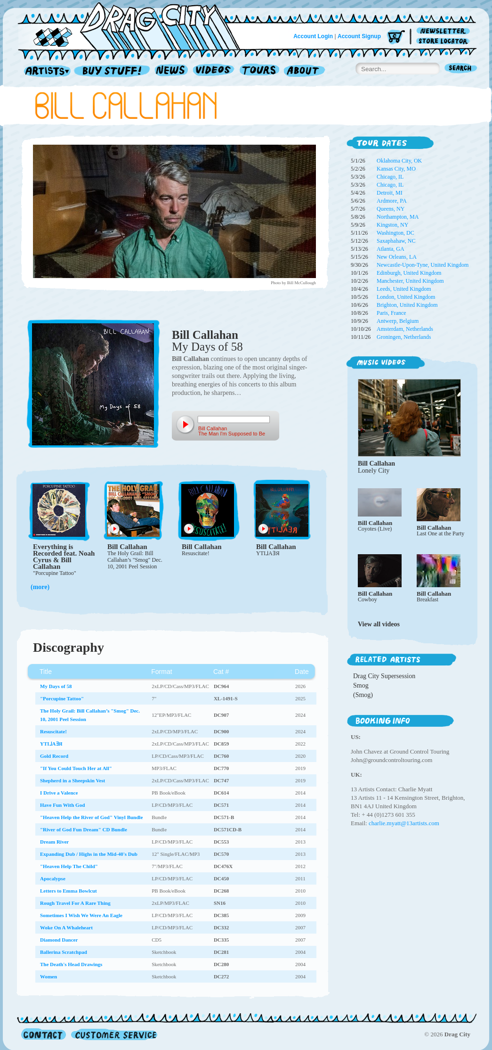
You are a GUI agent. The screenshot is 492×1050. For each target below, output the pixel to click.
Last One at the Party (440, 533)
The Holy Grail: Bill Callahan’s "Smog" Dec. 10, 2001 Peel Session (134, 560)
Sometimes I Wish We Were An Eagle (81, 915)
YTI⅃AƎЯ (268, 553)
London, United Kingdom (406, 297)
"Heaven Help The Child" (69, 866)
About (304, 71)
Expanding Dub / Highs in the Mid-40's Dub (88, 854)
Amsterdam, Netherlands (405, 329)
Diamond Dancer (59, 940)
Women (48, 976)
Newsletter (444, 31)
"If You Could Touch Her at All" (76, 768)
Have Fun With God (62, 805)
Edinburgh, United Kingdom (409, 273)
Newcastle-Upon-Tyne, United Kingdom (422, 265)
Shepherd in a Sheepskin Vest (72, 780)
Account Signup (359, 36)
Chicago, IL (390, 176)
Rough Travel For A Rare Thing (75, 903)
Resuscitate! (196, 553)
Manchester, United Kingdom (410, 281)
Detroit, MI (390, 192)
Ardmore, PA (392, 200)
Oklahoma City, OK (399, 160)
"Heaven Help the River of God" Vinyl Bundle (91, 817)
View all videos (379, 624)
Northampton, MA (398, 216)
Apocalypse (52, 878)
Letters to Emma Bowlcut (68, 891)
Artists (45, 71)
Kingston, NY (392, 224)
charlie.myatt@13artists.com (404, 823)
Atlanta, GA (390, 249)
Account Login (313, 36)
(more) (40, 587)
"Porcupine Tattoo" (54, 573)
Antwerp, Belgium (398, 321)
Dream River (54, 842)
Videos (214, 71)
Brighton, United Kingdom (407, 305)
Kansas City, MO (396, 168)
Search (461, 69)
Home (135, 25)
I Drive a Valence (59, 793)
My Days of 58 (207, 346)
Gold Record (54, 756)
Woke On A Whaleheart (66, 927)
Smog (361, 685)
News (172, 71)
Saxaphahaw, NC (396, 241)
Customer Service (113, 1034)
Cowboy (367, 599)
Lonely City (373, 470)
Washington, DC (395, 233)
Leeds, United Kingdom (404, 289)
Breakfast (427, 599)
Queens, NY (390, 208)
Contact (43, 1034)
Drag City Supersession (384, 676)
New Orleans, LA (397, 257)
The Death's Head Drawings (71, 964)
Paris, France (391, 313)
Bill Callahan (205, 334)
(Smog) (363, 694)
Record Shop (113, 71)
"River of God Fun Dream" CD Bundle (83, 829)
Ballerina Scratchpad (63, 952)
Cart (396, 37)
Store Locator (444, 41)
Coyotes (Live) (375, 528)
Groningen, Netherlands (404, 337)
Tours (259, 71)
